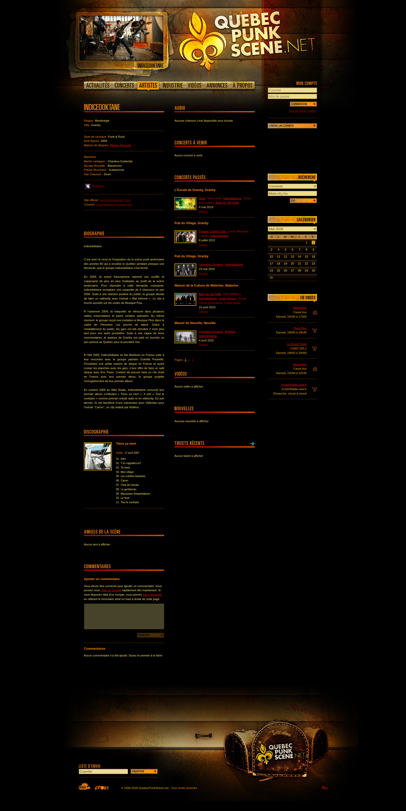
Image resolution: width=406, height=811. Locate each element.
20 (292, 263)
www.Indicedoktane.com (115, 200)
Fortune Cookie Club (212, 231)
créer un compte (111, 590)
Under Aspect (227, 298)
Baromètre (300, 307)
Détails (203, 211)
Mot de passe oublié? (303, 110)
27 (292, 270)
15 (306, 256)
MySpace (94, 185)
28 (299, 270)
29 (306, 270)
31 (271, 277)
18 (278, 263)
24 (271, 270)
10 (271, 256)
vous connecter (152, 594)
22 (306, 263)
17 (271, 263)
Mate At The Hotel (227, 202)
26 (285, 270)
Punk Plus (300, 328)
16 (313, 256)
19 (285, 263)
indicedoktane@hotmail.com (114, 204)
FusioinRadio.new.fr (294, 384)
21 (299, 263)
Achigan (230, 331)
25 (278, 270)
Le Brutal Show (297, 344)
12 (285, 256)
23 (313, 263)
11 (278, 256)
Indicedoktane (232, 198)
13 (292, 256)
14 (299, 256)
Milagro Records (120, 145)
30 (313, 270)
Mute (202, 198)
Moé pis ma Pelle (210, 294)
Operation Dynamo (211, 264)
